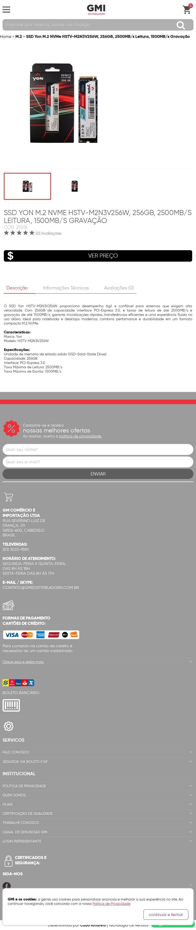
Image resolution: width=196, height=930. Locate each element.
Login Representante (22, 841)
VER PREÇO (61, 256)
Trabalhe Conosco (21, 823)
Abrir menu (6, 9)
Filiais (8, 804)
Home (5, 36)
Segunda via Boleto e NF (25, 761)
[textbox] (98, 25)
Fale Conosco (16, 752)
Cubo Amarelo (93, 925)
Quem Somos (14, 795)
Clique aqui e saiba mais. (23, 662)
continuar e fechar (166, 914)
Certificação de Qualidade (28, 813)
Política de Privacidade (24, 786)
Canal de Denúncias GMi (25, 832)
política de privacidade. (80, 436)
